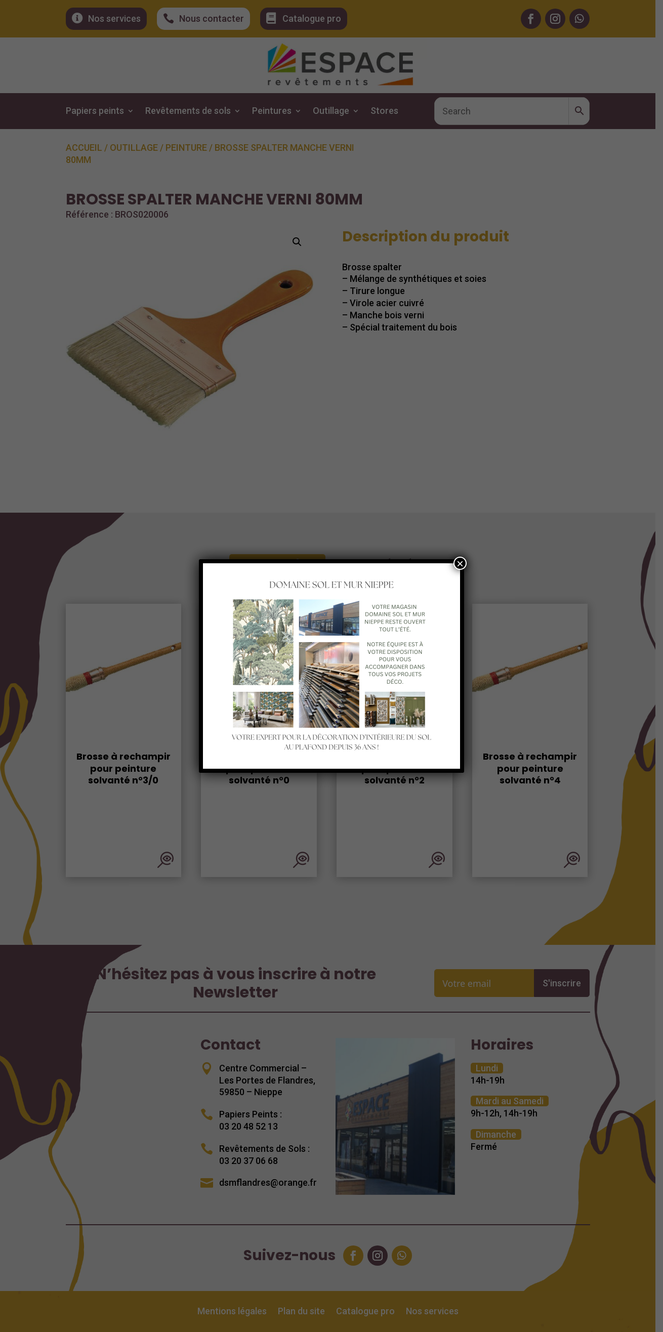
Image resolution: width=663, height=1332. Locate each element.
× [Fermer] (460, 563)
